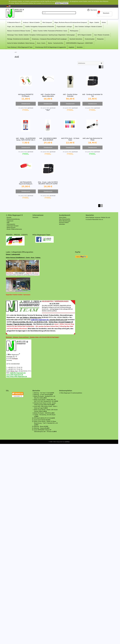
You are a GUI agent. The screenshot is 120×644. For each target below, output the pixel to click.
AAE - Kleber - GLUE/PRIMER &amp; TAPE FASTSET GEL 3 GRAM (25, 140)
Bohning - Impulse (39, 428)
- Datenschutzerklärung (12, 219)
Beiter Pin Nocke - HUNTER (42, 413)
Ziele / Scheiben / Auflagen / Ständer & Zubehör (88, 27)
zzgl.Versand (30, 108)
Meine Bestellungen (64, 221)
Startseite (35, 217)
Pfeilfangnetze (74, 31)
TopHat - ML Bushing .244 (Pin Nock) (44, 415)
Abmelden (62, 224)
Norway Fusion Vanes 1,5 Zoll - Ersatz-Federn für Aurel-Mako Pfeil (45, 404)
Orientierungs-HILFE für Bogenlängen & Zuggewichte (50, 47)
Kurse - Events (41, 43)
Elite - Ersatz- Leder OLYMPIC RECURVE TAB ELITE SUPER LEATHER (48, 183)
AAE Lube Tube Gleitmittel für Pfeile (92, 139)
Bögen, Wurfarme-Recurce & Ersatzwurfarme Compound (70, 22)
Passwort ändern (64, 222)
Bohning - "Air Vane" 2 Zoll (42, 393)
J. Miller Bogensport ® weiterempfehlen (70, 393)
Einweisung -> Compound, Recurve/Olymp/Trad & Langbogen (49, 39)
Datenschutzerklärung (48, 3)
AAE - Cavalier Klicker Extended (70, 95)
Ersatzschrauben (89, 39)
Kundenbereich (64, 215)
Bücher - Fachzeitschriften (55, 43)
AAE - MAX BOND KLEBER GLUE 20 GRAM (48, 139)
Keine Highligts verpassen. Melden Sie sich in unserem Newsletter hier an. (98, 218)
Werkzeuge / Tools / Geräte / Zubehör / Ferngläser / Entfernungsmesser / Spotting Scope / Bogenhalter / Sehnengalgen (41, 35)
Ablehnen (65, 3)
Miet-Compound (47, 22)
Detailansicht (25, 104)
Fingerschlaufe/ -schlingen (64, 27)
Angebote (71, 47)
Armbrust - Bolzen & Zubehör (31, 22)
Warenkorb (106, 13)
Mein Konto (93, 10)
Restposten (100, 39)
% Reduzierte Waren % (13, 22)
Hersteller (80, 47)
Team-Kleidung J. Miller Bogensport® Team (20, 47)
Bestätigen (58, 3)
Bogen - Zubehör (94, 22)
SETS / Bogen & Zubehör (84, 35)
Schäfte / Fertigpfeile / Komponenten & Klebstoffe (39, 27)
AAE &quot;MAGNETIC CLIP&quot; (25, 95)
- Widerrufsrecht (10, 227)
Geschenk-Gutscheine (76, 39)
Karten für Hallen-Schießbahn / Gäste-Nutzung (20, 43)
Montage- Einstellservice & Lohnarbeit (18, 39)
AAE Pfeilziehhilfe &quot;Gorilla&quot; (25, 183)
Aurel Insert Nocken (40, 420)
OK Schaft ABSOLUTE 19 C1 (42, 418)
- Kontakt (8, 217)
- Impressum (9, 221)
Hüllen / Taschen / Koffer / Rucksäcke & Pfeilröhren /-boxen (50, 31)
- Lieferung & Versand (12, 226)
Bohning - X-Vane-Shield (41, 395)
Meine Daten (62, 217)
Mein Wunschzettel (64, 219)
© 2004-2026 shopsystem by (59, 442)
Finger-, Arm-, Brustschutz (15, 27)
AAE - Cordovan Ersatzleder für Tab (92, 95)
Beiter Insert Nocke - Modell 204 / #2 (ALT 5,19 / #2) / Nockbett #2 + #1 (45, 400)
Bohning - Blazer (39, 426)
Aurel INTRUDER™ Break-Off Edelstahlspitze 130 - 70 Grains (43, 430)
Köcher (104, 22)
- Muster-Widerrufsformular (14, 229)
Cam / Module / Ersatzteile (101, 35)
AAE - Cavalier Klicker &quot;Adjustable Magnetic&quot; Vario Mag (48, 96)
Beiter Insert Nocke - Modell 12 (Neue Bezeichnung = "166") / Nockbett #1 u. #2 (46, 422)
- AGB (7, 222)
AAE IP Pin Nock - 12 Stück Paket (70, 139)
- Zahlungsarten (10, 224)
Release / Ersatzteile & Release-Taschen (18, 31)
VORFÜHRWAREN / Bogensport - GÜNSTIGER (79, 43)
